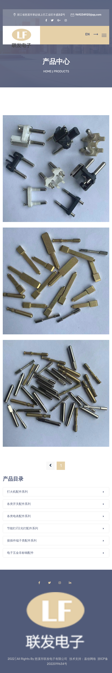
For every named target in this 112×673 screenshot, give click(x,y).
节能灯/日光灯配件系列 (22, 528)
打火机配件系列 (17, 491)
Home (47, 71)
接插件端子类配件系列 (22, 540)
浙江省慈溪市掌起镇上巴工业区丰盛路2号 (41, 14)
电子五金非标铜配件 (20, 553)
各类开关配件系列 (19, 504)
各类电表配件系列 (19, 516)
